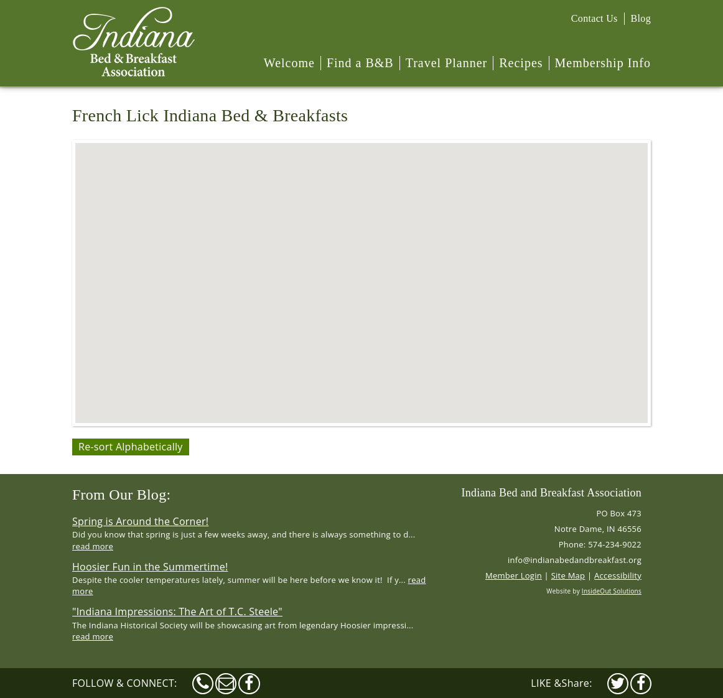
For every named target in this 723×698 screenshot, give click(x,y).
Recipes (521, 63)
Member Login (513, 575)
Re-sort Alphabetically (130, 447)
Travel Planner (447, 63)
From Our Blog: (121, 494)
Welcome (289, 63)
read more (92, 546)
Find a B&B (360, 63)
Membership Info (603, 63)
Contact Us (594, 18)
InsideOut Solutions (611, 591)
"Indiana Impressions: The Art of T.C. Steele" (177, 611)
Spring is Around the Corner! (140, 521)
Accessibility (617, 575)
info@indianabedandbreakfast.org (574, 559)
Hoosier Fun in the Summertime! (150, 566)
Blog (641, 18)
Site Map (568, 575)
